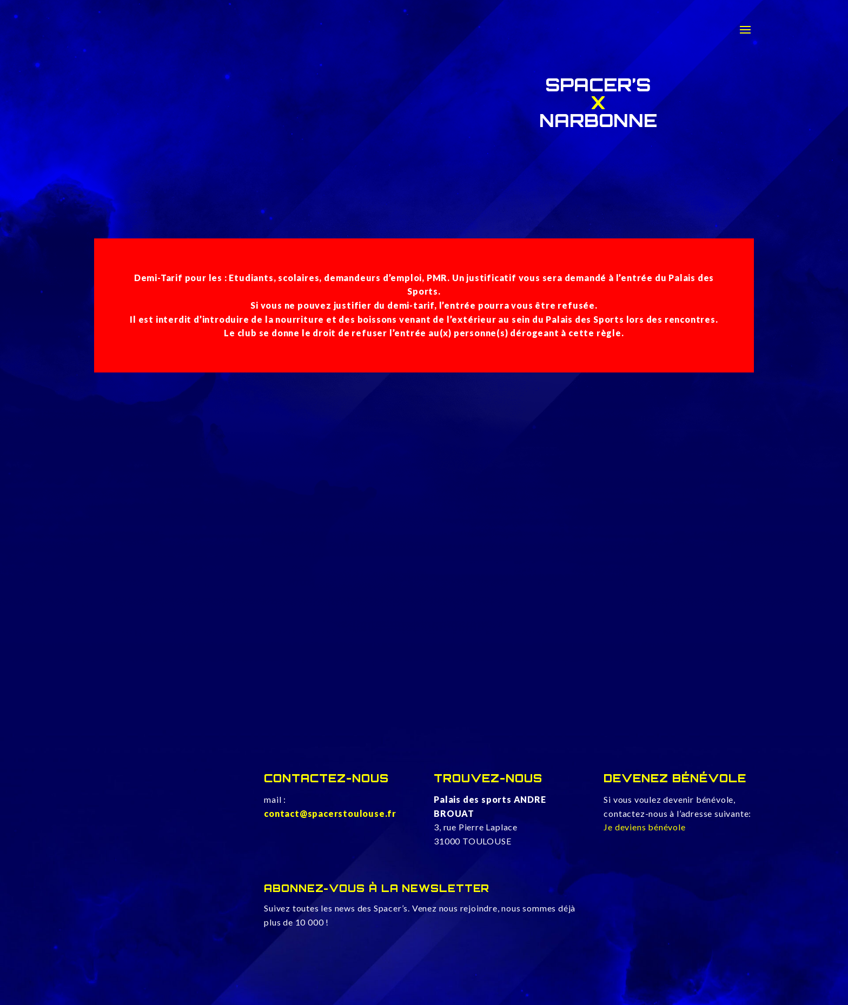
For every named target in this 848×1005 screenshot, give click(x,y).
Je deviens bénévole (644, 827)
